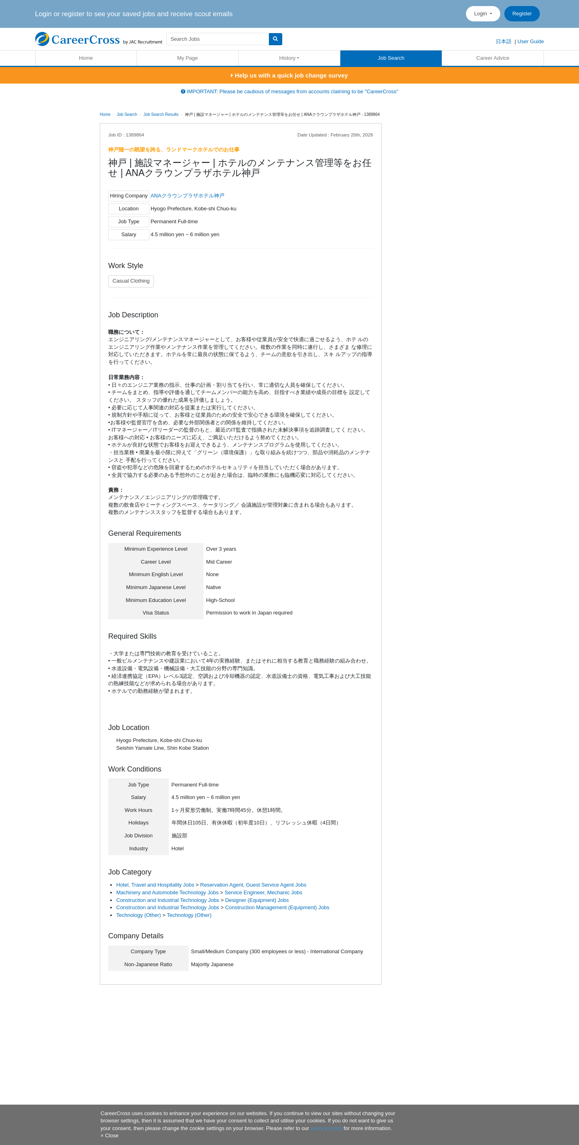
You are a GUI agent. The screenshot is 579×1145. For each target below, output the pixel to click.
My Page (187, 58)
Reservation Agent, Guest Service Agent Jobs (253, 885)
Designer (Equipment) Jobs (257, 900)
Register (522, 13)
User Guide (531, 41)
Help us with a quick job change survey (289, 75)
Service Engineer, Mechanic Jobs (263, 892)
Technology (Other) (138, 915)
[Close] (109, 1135)
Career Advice (493, 58)
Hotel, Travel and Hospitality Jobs (155, 885)
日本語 (504, 41)
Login (481, 13)
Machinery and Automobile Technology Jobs (167, 892)
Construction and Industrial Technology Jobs (167, 900)
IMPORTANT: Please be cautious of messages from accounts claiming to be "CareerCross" (290, 91)
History (287, 58)
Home (86, 58)
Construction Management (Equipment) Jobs (277, 907)
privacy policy (326, 1128)
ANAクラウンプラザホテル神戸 (187, 196)
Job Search (391, 58)
